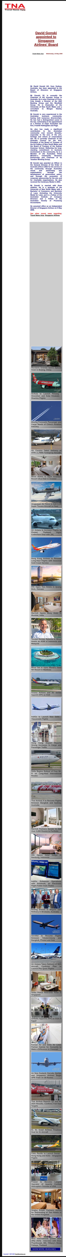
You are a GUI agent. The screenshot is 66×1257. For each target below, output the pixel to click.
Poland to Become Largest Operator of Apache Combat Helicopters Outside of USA (46, 1174)
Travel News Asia (38, 53)
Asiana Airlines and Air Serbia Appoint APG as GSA (46, 684)
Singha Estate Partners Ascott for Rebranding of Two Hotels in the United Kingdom (46, 1202)
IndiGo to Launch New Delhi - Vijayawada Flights (46, 709)
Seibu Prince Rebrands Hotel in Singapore (46, 983)
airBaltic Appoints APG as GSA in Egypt (46, 1010)
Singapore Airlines (52, 215)
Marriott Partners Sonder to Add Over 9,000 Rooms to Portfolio (46, 820)
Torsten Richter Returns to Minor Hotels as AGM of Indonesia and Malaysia (46, 631)
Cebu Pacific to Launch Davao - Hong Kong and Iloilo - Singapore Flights (46, 1147)
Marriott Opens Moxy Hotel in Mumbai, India (46, 604)
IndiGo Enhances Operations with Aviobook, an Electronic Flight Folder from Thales (46, 873)
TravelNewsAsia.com (20, 1254)
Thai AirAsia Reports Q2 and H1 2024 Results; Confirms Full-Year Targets (46, 1093)
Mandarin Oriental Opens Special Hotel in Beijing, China (46, 358)
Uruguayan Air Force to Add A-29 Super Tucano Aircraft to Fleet (46, 494)
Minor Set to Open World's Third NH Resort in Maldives (46, 658)
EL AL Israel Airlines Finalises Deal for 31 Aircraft (46, 1121)
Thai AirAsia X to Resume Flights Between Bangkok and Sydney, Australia (46, 792)
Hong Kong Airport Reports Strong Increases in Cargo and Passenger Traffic (46, 735)
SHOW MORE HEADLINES (44, 1249)
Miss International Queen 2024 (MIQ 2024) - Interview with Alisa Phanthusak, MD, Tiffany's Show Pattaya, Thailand (46, 1231)
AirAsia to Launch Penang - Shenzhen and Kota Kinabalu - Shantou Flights (46, 386)
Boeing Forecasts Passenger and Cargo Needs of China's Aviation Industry (46, 414)
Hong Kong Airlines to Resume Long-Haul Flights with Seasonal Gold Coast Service (46, 550)
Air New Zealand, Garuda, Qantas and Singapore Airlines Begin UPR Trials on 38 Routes (46, 1065)
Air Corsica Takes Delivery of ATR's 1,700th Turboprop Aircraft (46, 441)
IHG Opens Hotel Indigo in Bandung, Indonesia (46, 846)
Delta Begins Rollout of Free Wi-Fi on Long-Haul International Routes (46, 763)
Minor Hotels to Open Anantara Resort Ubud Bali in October (46, 467)
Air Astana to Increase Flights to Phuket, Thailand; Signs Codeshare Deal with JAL (46, 522)
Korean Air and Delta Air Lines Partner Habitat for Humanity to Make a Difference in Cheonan (46, 1037)
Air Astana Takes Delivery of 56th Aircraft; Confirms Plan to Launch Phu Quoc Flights (46, 956)
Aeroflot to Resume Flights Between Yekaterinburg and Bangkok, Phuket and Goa (46, 928)
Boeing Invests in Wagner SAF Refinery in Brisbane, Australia (46, 900)
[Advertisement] (46, 15)
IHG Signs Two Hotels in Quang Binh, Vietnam (46, 578)
